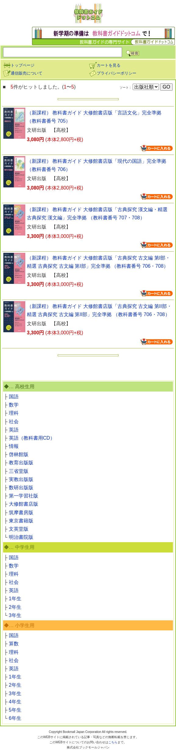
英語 (14, 429)
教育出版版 (21, 462)
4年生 (15, 701)
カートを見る (104, 65)
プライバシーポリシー (112, 73)
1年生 (15, 598)
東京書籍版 (21, 520)
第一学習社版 (23, 495)
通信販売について (22, 73)
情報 (14, 446)
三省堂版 (18, 471)
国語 (14, 396)
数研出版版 (21, 487)
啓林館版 (18, 454)
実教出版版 (21, 479)
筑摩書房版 (21, 512)
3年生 (15, 615)
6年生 (15, 718)
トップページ (18, 65)
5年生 (15, 710)
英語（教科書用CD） (32, 438)
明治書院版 (21, 537)
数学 (14, 404)
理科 (14, 413)
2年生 (15, 607)
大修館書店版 (23, 504)
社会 (14, 421)
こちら (112, 742)
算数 (14, 643)
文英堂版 (18, 529)
